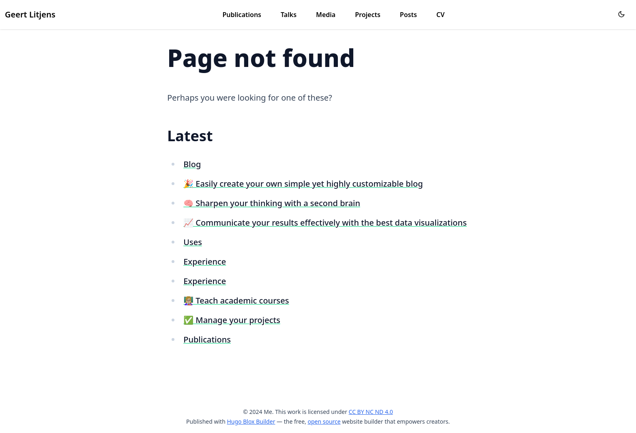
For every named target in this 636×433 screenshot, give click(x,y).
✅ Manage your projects (231, 320)
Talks (289, 14)
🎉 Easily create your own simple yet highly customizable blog (303, 183)
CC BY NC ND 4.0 (371, 412)
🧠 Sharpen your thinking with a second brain (271, 203)
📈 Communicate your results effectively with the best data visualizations (324, 222)
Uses (192, 242)
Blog (192, 164)
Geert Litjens (30, 14)
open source (323, 421)
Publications (242, 14)
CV (440, 14)
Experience (204, 261)
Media (325, 14)
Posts (408, 14)
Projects (367, 14)
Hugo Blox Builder (251, 421)
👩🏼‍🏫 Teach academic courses (236, 300)
